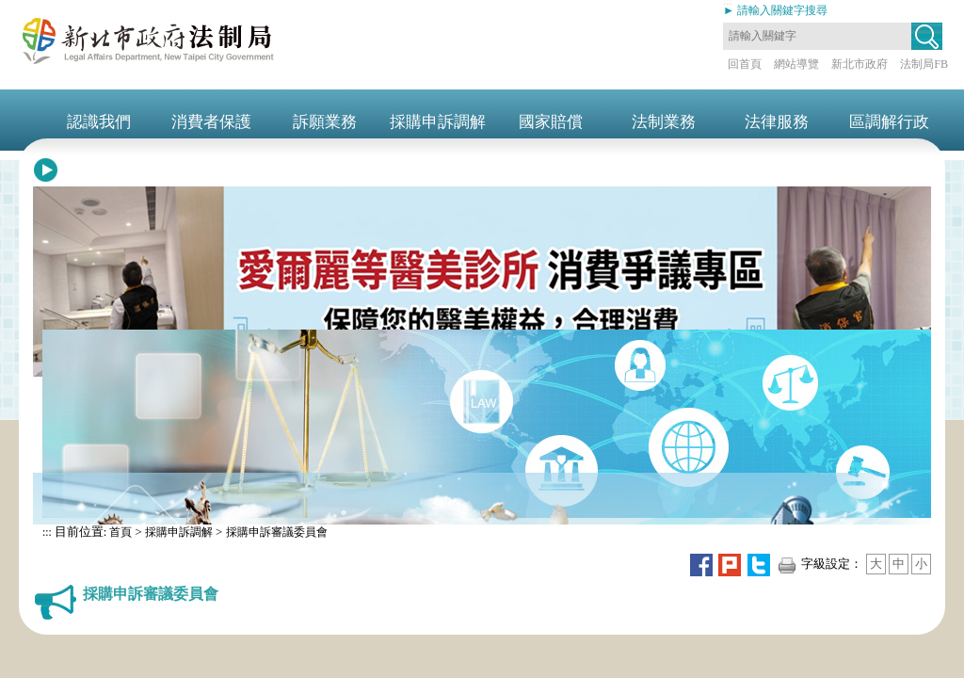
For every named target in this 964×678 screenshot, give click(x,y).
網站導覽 (796, 64)
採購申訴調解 (179, 532)
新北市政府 (859, 64)
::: (47, 532)
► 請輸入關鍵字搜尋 (775, 10)
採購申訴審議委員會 (277, 532)
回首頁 (745, 64)
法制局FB (924, 64)
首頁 (119, 532)
